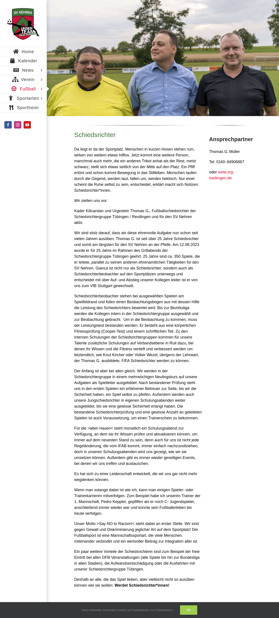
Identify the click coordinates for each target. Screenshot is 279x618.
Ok (188, 610)
